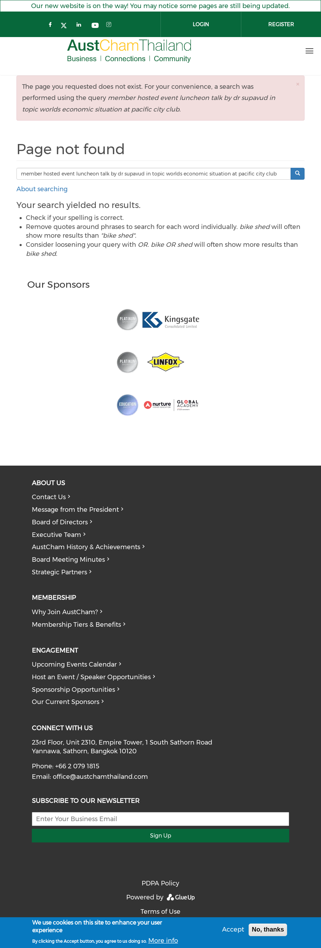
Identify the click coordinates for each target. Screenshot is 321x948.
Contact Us (49, 497)
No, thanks (268, 929)
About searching (41, 189)
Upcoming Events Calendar (74, 664)
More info (163, 941)
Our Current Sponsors (65, 702)
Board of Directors (60, 522)
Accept (233, 929)
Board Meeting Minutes (68, 559)
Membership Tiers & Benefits (76, 625)
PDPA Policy (160, 883)
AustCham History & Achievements (86, 547)
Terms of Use (160, 911)
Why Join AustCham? (65, 612)
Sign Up (160, 835)
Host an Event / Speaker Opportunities (91, 677)
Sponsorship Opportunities (73, 690)
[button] (297, 84)
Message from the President (75, 510)
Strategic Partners (59, 572)
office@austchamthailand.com (100, 777)
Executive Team (56, 535)
